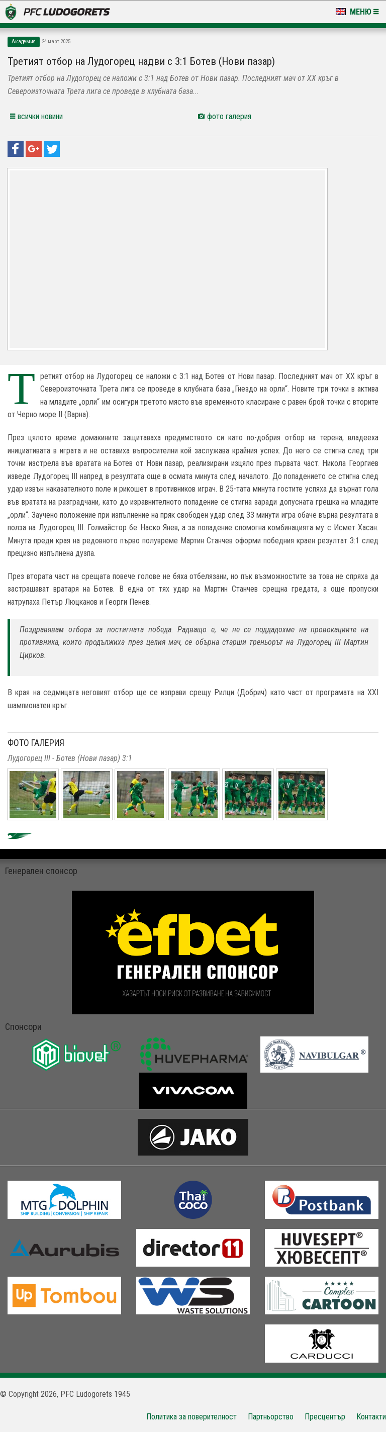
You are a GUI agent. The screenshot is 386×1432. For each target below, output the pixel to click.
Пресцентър (325, 1416)
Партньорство (271, 1416)
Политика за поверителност (191, 1416)
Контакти (371, 1416)
